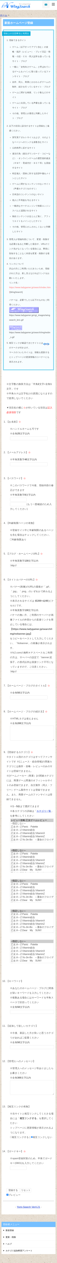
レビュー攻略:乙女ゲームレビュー (32, 820)
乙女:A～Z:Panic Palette (32, 827)
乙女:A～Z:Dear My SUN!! (32, 870)
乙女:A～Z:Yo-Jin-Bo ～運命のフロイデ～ (32, 839)
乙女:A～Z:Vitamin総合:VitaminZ (32, 836)
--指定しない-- (32, 823)
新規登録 (10, 1230)
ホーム (3, 15)
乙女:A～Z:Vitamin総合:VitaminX (32, 833)
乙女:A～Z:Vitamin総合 (32, 830)
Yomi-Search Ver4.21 (28, 1207)
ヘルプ (9, 1244)
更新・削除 (11, 1237)
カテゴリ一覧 (44, 811)
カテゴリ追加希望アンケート (19, 1250)
